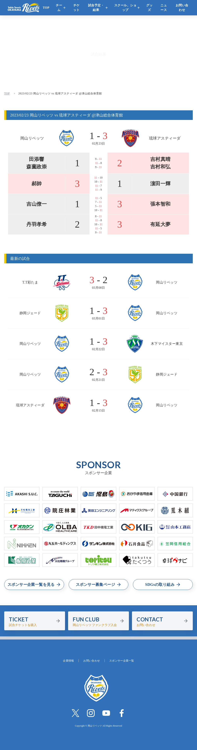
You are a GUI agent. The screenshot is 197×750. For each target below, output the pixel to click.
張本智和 (160, 204)
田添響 (36, 159)
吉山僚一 (36, 204)
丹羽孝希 (36, 224)
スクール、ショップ (125, 8)
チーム (59, 8)
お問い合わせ (182, 8)
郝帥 (37, 183)
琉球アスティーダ (165, 138)
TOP (46, 7)
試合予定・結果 (96, 8)
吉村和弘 (160, 167)
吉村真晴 (160, 159)
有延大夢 (160, 224)
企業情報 (68, 660)
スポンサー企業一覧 (121, 660)
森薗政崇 (36, 167)
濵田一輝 (160, 183)
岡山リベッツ (32, 138)
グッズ (149, 8)
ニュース (163, 8)
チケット (76, 8)
